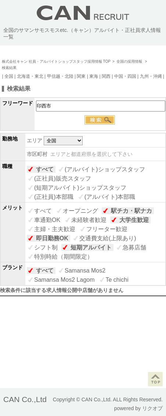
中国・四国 (125, 76)
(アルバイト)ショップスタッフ (105, 169)
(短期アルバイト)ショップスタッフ (80, 188)
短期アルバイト (91, 247)
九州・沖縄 (151, 76)
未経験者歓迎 (89, 220)
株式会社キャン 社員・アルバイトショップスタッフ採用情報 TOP (56, 61)
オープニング (80, 211)
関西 (106, 76)
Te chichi (117, 280)
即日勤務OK (52, 238)
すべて (45, 169)
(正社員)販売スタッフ (62, 178)
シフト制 (46, 247)
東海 (93, 76)
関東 (81, 76)
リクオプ (152, 408)
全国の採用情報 (129, 61)
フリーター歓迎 (106, 229)
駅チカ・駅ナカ (131, 211)
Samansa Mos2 (85, 270)
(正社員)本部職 (53, 197)
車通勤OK (47, 220)
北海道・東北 (30, 76)
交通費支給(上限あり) (107, 238)
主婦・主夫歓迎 (54, 229)
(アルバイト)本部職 (110, 197)
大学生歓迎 (134, 220)
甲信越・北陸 (60, 76)
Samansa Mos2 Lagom (64, 280)
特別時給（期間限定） (63, 256)
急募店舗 (134, 247)
